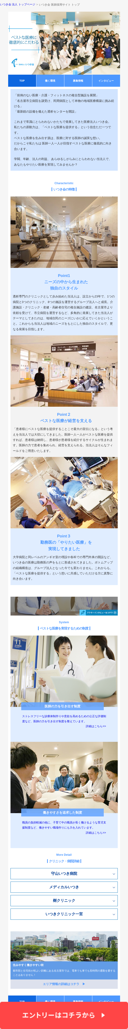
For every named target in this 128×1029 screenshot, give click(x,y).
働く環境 (50, 80)
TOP (21, 80)
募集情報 (78, 80)
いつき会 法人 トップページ (17, 4)
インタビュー (106, 80)
